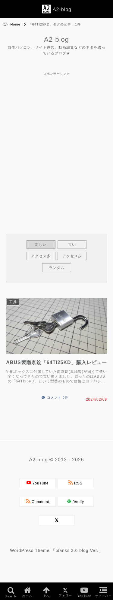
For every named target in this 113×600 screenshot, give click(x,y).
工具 (13, 302)
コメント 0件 (57, 397)
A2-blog (56, 39)
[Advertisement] (56, 133)
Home (15, 24)
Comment (37, 501)
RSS (75, 482)
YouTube (38, 482)
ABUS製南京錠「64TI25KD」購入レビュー (56, 362)
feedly (75, 501)
